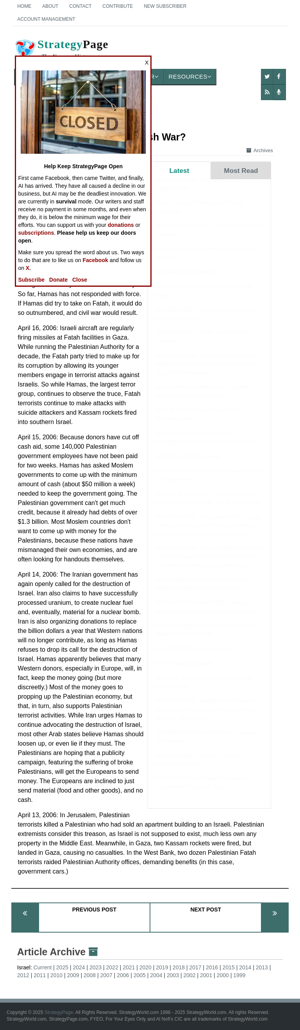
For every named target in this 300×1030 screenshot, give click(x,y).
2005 (140, 975)
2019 (162, 967)
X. (28, 268)
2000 (223, 975)
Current (43, 967)
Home (24, 6)
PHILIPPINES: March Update (193, 656)
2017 (195, 967)
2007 (106, 975)
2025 (62, 967)
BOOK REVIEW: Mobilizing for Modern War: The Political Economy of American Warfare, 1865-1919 (207, 716)
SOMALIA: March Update (188, 463)
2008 (90, 975)
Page (61, 50)
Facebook (95, 260)
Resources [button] (189, 76)
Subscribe (31, 280)
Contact (80, 6)
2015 (229, 967)
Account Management (46, 19)
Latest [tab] (179, 170)
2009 (73, 975)
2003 (173, 975)
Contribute (117, 6)
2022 (112, 967)
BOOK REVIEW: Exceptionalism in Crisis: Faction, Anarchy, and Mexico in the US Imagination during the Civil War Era (209, 533)
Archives (259, 150)
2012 (23, 975)
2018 (179, 967)
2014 (245, 967)
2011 (40, 975)
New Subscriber (165, 6)
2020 (145, 967)
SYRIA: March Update (183, 670)
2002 (189, 975)
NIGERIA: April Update (184, 279)
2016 (212, 967)
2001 (206, 975)
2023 (95, 967)
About (50, 6)
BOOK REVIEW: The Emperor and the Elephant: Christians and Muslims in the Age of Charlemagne (206, 371)
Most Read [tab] (241, 170)
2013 (262, 967)
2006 (123, 975)
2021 (129, 967)
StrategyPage (59, 1012)
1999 (239, 975)
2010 (56, 975)
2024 (79, 967)
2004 (156, 975)
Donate (58, 280)
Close (79, 280)
